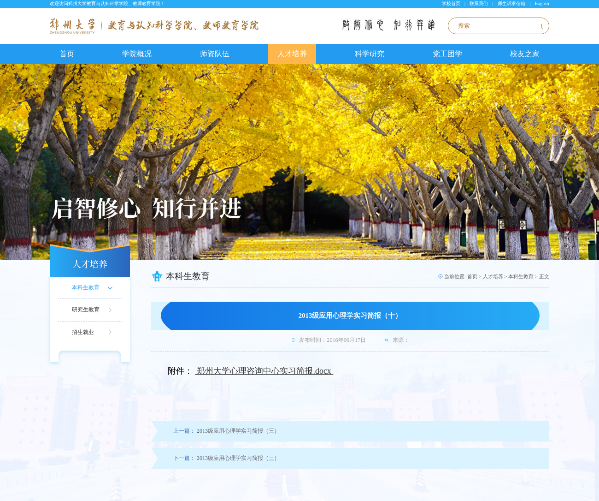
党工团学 (447, 54)
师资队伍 (214, 54)
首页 (66, 54)
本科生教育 (86, 287)
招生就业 (83, 332)
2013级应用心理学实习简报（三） (226, 431)
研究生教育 (86, 309)
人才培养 (292, 54)
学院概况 (137, 54)
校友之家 (525, 54)
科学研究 (369, 54)
